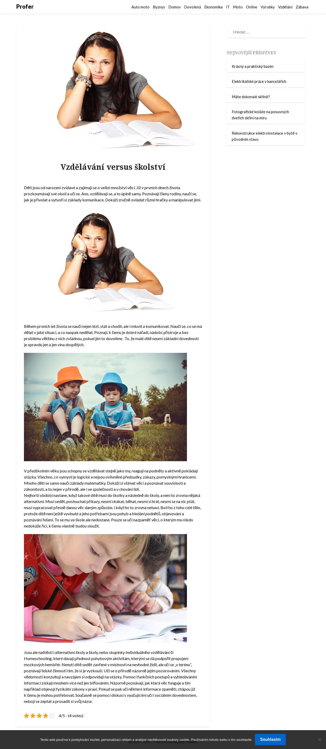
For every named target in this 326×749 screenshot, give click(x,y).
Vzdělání (285, 7)
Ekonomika (213, 7)
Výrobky (268, 7)
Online (251, 7)
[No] (319, 739)
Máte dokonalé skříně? (251, 96)
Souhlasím (270, 739)
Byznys (159, 7)
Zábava (302, 7)
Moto (238, 7)
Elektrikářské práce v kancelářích (259, 81)
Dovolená (192, 7)
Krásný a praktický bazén (253, 66)
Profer (25, 6)
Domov (174, 7)
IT (228, 7)
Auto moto (140, 7)
